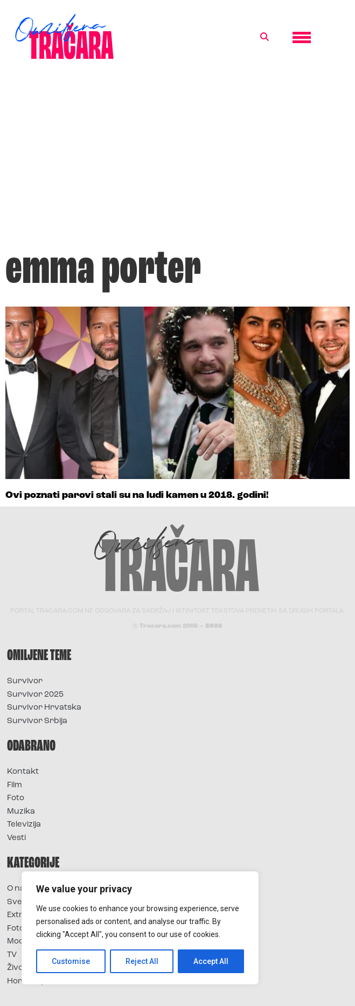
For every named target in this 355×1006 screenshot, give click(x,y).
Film (14, 785)
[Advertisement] (177, 158)
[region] (140, 927)
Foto (15, 798)
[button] (264, 37)
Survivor (25, 681)
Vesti (16, 838)
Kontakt (23, 772)
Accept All (210, 961)
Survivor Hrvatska (44, 708)
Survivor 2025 (35, 695)
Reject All (142, 961)
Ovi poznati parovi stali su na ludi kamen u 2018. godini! (137, 495)
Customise (71, 961)
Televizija (24, 825)
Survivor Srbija (37, 721)
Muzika (21, 812)
